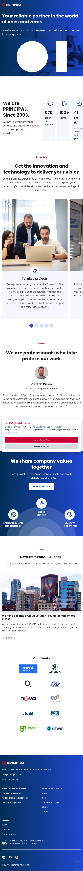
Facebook (10, 857)
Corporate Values (50, 802)
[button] (31, 326)
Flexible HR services (11, 793)
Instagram (17, 857)
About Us (46, 793)
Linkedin (4, 857)
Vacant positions (41, 487)
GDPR (4, 825)
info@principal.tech (12, 775)
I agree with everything (41, 440)
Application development (15, 798)
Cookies (6, 830)
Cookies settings (10, 834)
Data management (11, 802)
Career (45, 807)
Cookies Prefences (41, 446)
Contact (46, 812)
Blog (44, 798)
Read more (7, 637)
